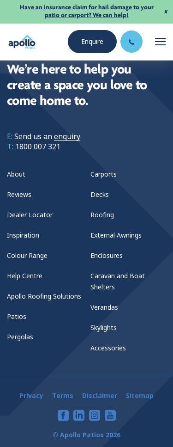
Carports (103, 174)
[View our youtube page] (110, 415)
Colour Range (27, 255)
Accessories (108, 348)
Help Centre (24, 276)
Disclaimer (99, 395)
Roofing (102, 215)
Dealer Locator (30, 215)
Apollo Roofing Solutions (44, 296)
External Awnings (116, 235)
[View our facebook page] (63, 415)
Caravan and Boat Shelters (117, 281)
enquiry (67, 136)
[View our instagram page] (94, 415)
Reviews (19, 194)
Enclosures (106, 255)
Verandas (104, 307)
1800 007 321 (37, 146)
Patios (16, 316)
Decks (99, 194)
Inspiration (23, 235)
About (16, 174)
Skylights (103, 327)
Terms (62, 395)
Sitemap (140, 395)
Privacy (31, 395)
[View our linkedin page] (78, 415)
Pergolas (20, 337)
